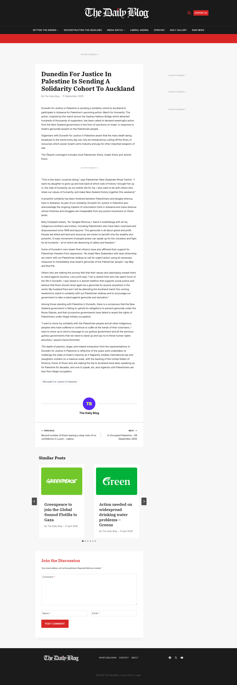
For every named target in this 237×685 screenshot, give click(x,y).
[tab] (83, 541)
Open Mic (159, 30)
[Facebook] (170, 657)
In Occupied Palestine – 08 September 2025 (121, 435)
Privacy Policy (127, 675)
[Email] (114, 614)
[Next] (143, 502)
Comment (48, 577)
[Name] (64, 614)
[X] (176, 657)
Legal (138, 675)
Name (46, 613)
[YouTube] (182, 657)
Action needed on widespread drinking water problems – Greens (115, 515)
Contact (124, 657)
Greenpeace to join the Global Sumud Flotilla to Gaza (60, 512)
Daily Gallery (178, 30)
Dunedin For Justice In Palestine (60, 381)
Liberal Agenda (139, 30)
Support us (201, 13)
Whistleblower (106, 657)
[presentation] (61, 482)
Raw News (198, 30)
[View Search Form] (189, 13)
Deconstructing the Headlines (83, 30)
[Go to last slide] (34, 502)
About (136, 657)
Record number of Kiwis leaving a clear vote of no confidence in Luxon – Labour (70, 435)
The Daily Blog (53, 96)
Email (96, 613)
